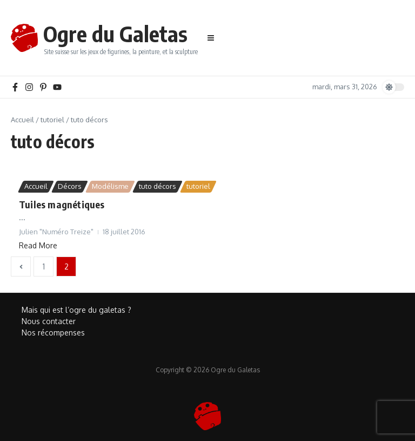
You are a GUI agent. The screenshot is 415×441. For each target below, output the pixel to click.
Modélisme (110, 186)
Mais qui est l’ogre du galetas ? (76, 309)
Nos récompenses (53, 332)
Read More (38, 245)
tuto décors (157, 186)
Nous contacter (49, 321)
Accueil (22, 119)
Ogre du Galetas (115, 33)
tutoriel (52, 119)
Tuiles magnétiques (62, 204)
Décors (70, 186)
